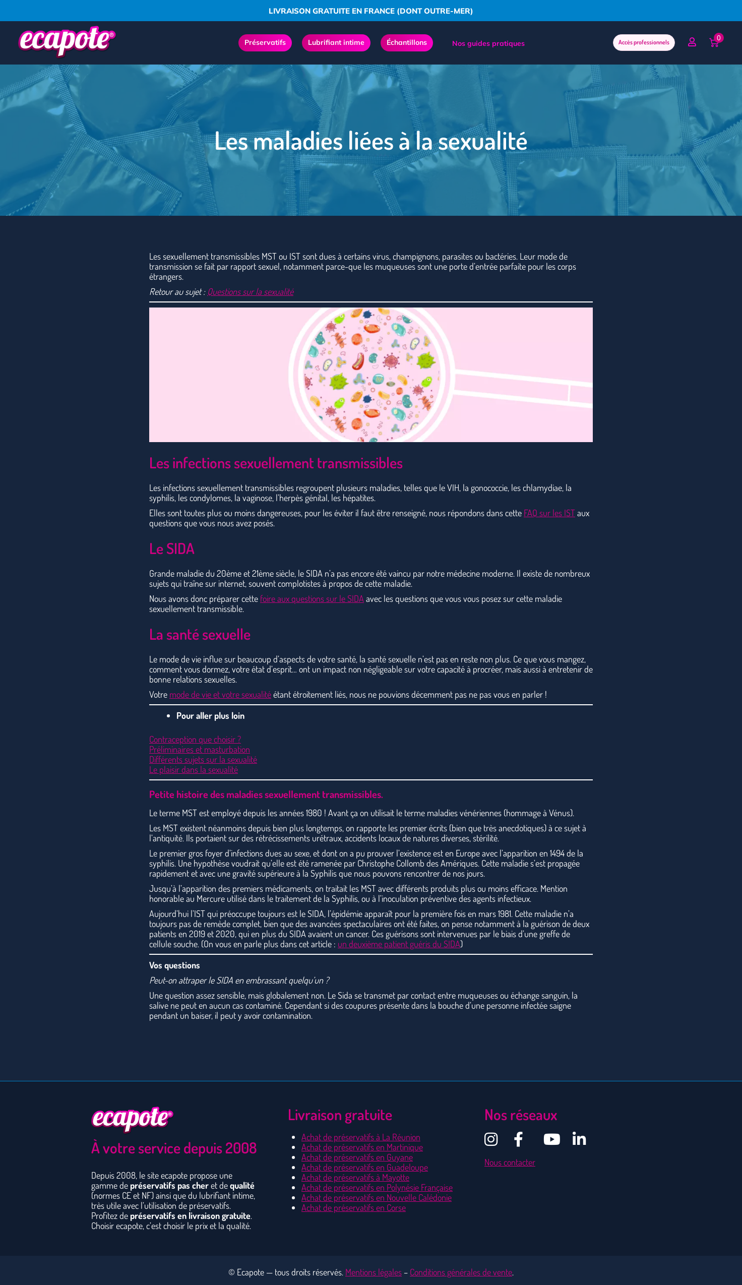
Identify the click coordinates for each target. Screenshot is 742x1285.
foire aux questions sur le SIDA (312, 598)
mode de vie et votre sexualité (220, 694)
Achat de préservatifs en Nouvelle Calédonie (376, 1197)
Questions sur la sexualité (250, 291)
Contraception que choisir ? (195, 739)
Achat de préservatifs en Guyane (357, 1156)
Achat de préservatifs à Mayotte (355, 1177)
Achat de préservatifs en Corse (353, 1207)
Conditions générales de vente (461, 1271)
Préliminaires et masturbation (199, 749)
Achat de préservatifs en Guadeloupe (364, 1167)
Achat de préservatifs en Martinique (362, 1146)
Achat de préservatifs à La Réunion (360, 1136)
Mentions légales (373, 1271)
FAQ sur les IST (549, 512)
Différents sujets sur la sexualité (203, 759)
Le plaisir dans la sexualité (193, 769)
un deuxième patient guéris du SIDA (399, 943)
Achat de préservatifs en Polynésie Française (377, 1187)
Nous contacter (509, 1162)
